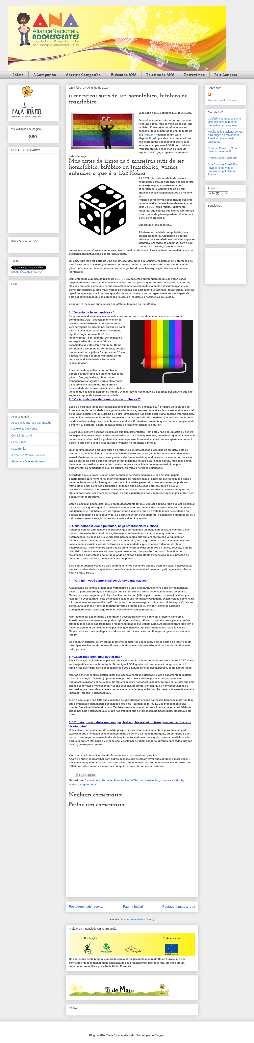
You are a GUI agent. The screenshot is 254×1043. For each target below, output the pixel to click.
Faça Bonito (18, 448)
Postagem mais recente (86, 906)
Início (18, 75)
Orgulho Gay (88, 784)
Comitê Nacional (21, 435)
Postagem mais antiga (178, 906)
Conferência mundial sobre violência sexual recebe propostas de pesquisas (224, 122)
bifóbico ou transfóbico (144, 780)
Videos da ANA (124, 75)
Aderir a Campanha (83, 75)
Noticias (74, 784)
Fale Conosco (225, 75)
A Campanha (44, 75)
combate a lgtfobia (172, 780)
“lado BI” (149, 134)
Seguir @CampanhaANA (26, 271)
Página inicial (133, 906)
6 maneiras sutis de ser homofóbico (107, 780)
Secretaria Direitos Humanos (29, 461)
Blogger (159, 1035)
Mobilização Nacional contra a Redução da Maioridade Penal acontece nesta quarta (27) (225, 136)
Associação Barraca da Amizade (31, 422)
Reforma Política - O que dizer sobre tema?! (223, 150)
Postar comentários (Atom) (137, 919)
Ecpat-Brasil (18, 442)
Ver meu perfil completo (222, 100)
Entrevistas (194, 75)
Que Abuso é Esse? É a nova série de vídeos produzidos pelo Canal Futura (222, 169)
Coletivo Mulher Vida (24, 429)
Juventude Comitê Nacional (28, 455)
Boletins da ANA (160, 75)
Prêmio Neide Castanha (222, 157)
